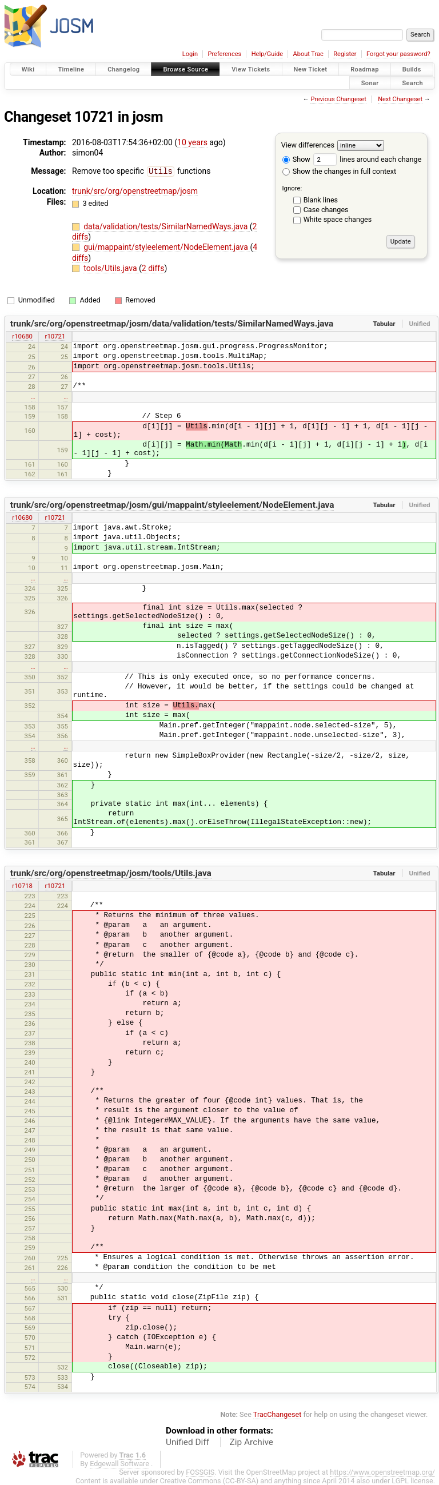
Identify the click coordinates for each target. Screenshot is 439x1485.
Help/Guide (267, 54)
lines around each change (367, 159)
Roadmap (364, 69)
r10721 (55, 336)
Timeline (71, 69)
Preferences (224, 54)
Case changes (326, 209)
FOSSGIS (200, 1471)
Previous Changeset (338, 99)
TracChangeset (277, 1414)
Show (296, 159)
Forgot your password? (398, 54)
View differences (307, 145)
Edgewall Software (119, 1463)
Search (412, 82)
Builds (411, 69)
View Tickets (251, 69)
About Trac (308, 54)
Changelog (123, 69)
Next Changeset (400, 99)
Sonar (370, 82)
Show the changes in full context (339, 171)
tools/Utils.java (111, 267)
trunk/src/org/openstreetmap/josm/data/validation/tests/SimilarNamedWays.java (172, 323)
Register (344, 54)
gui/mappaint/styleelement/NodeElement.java (166, 246)
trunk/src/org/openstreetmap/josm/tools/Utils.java (110, 872)
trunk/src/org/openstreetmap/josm (135, 190)
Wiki (28, 69)
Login (190, 54)
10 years (192, 142)
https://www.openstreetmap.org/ (382, 1471)
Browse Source (185, 69)
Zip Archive (251, 1441)
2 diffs (153, 267)
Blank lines (321, 200)
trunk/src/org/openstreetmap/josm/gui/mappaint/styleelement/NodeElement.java (172, 504)
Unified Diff (187, 1441)
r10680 (22, 336)
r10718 (22, 885)
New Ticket (311, 69)
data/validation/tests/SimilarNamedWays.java (166, 225)
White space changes (338, 219)
